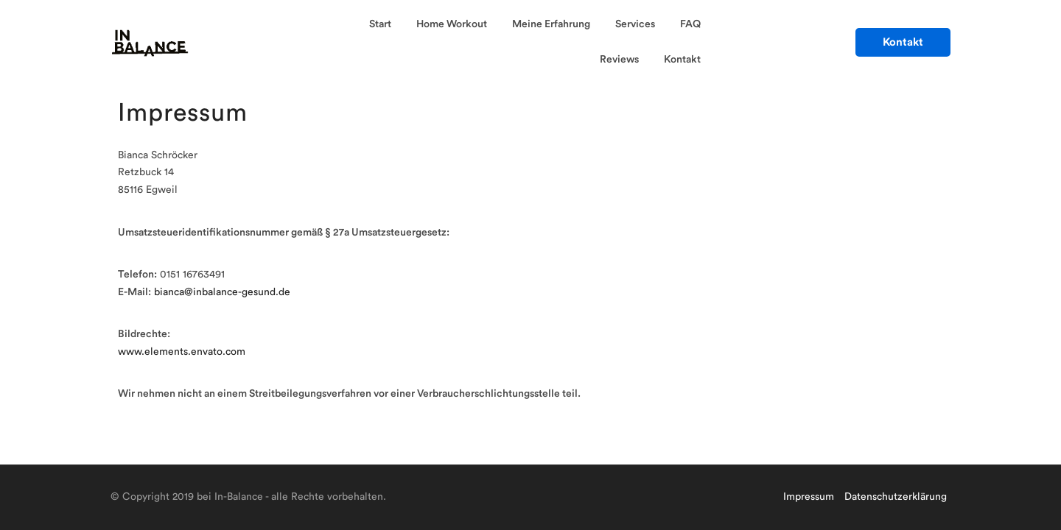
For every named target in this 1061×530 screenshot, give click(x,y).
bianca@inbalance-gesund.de (222, 292)
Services (635, 24)
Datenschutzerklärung (895, 497)
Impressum (808, 497)
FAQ (690, 24)
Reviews (619, 59)
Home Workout (451, 24)
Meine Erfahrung (551, 24)
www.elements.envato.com (181, 352)
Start (380, 24)
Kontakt (682, 59)
